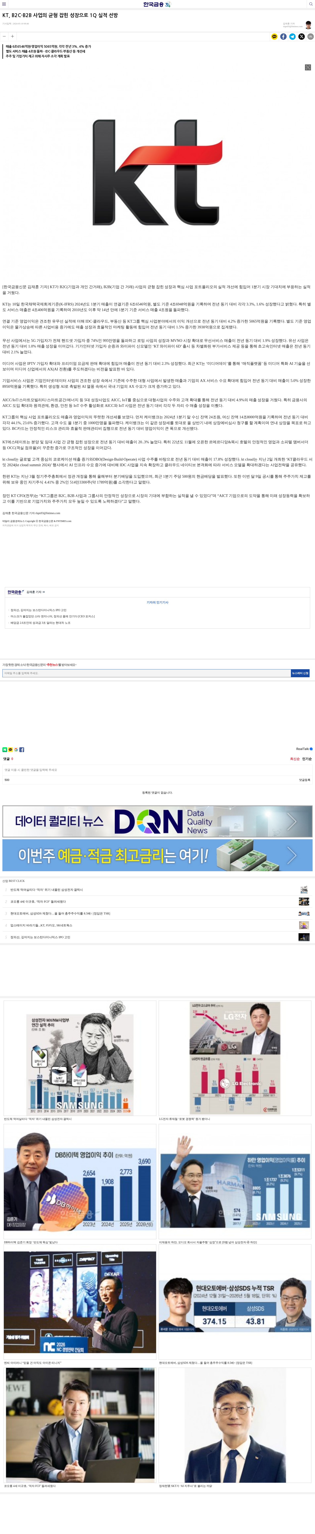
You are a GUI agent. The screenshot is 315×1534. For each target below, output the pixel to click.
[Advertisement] (157, 556)
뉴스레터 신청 (300, 673)
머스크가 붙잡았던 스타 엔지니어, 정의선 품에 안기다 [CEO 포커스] (53, 616)
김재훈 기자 (36, 592)
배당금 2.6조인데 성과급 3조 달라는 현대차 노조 (41, 622)
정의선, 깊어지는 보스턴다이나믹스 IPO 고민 (38, 610)
